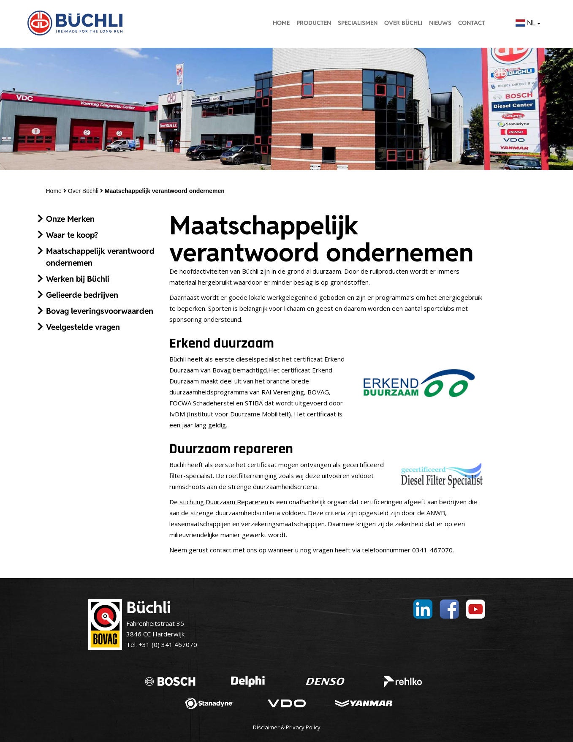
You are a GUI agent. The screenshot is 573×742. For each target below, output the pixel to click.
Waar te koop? (72, 235)
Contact (471, 23)
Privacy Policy (303, 727)
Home (281, 23)
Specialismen (357, 23)
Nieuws (440, 23)
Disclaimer (266, 727)
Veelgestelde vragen (83, 327)
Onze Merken (70, 219)
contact (220, 550)
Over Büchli (403, 23)
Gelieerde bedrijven (82, 295)
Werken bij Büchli (77, 279)
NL (528, 22)
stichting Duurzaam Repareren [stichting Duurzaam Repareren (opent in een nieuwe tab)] (223, 501)
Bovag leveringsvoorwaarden (99, 311)
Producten (313, 23)
